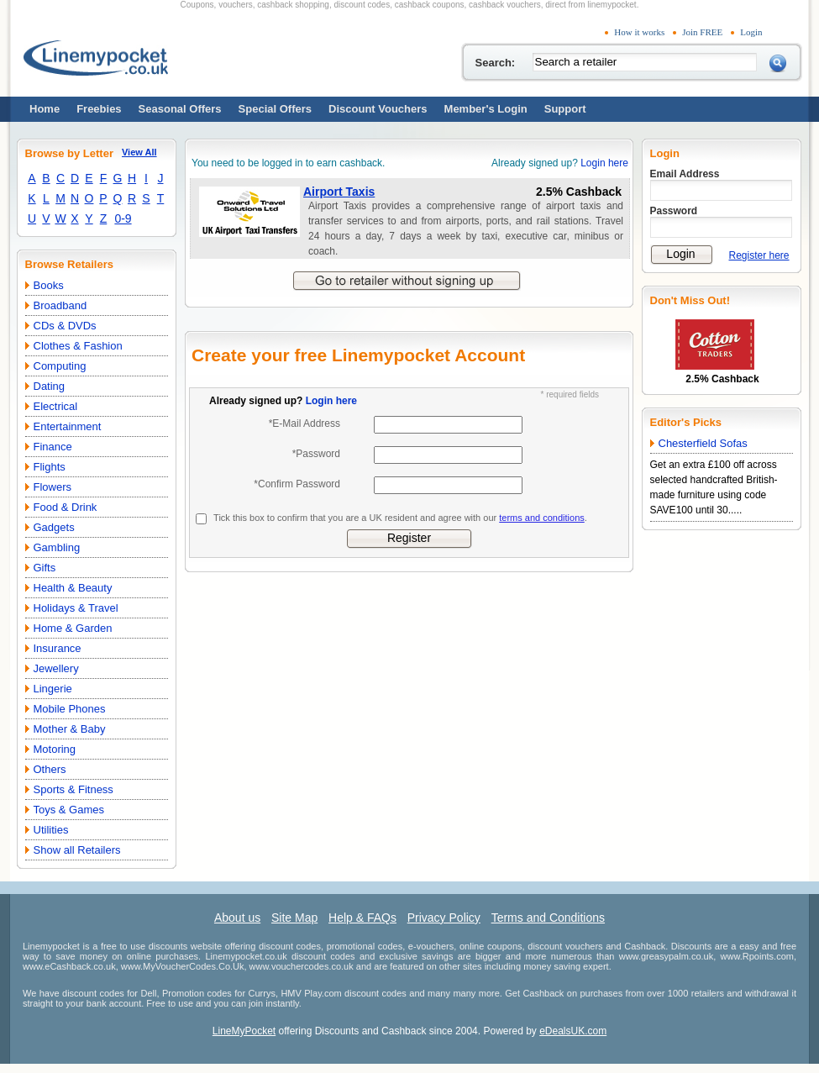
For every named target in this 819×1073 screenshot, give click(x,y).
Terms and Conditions (548, 917)
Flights (50, 466)
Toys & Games (69, 809)
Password (674, 211)
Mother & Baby (70, 729)
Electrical (56, 406)
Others (50, 769)
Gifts (45, 567)
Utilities (51, 829)
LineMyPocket (244, 1031)
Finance (53, 446)
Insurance (57, 648)
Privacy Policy (443, 917)
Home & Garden (73, 628)
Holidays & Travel (76, 608)
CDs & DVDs (65, 325)
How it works (639, 32)
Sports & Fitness (73, 789)
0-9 (122, 218)
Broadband (60, 305)
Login (751, 32)
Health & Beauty (73, 587)
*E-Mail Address (304, 423)
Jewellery (56, 668)
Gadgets (54, 527)
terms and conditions (542, 518)
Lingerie (53, 688)
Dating (50, 386)
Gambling (57, 547)
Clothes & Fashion (78, 345)
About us (237, 917)
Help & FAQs (362, 917)
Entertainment (68, 426)
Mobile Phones (70, 708)
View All (139, 152)
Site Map (294, 917)
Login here (604, 163)
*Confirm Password (297, 484)
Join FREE (702, 32)
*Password (316, 454)
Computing (60, 366)
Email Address (685, 174)
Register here (759, 255)
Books (49, 285)
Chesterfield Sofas (703, 443)
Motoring (55, 749)
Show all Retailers (77, 850)
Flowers (53, 487)
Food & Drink (65, 507)
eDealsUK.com (572, 1031)
